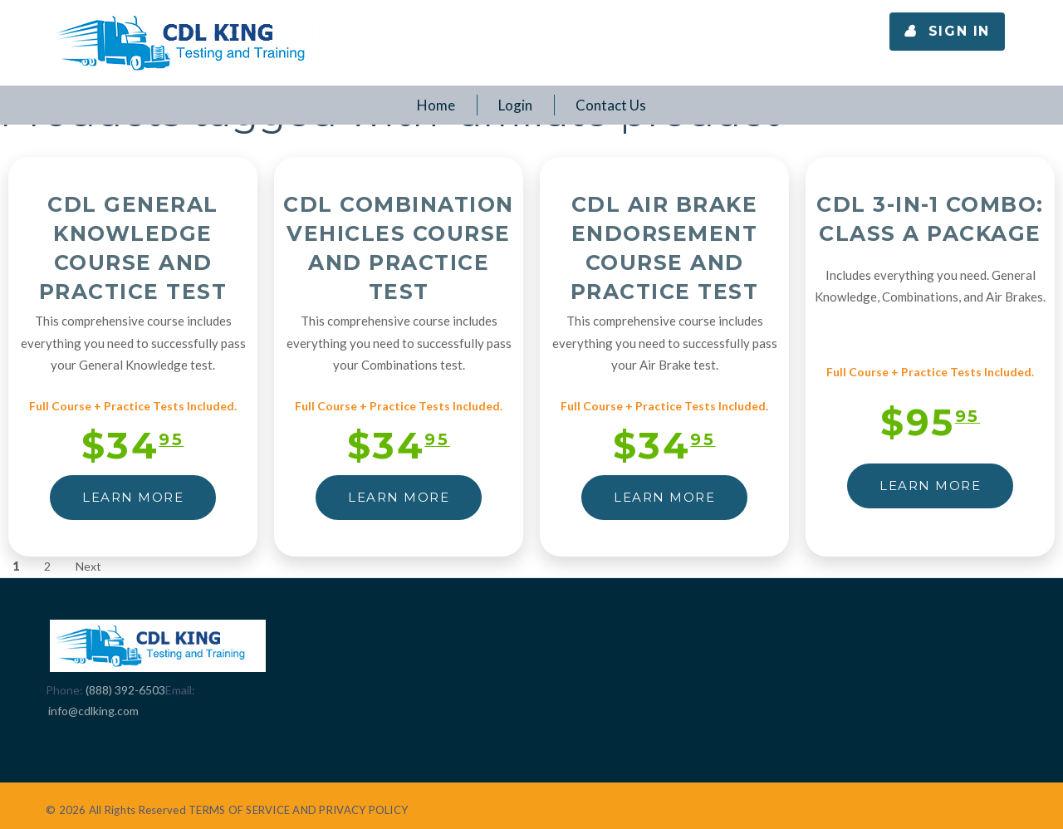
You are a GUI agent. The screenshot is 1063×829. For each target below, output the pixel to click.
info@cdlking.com (93, 711)
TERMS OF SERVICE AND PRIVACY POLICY (298, 810)
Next (88, 566)
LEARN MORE (133, 497)
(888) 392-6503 (125, 690)
